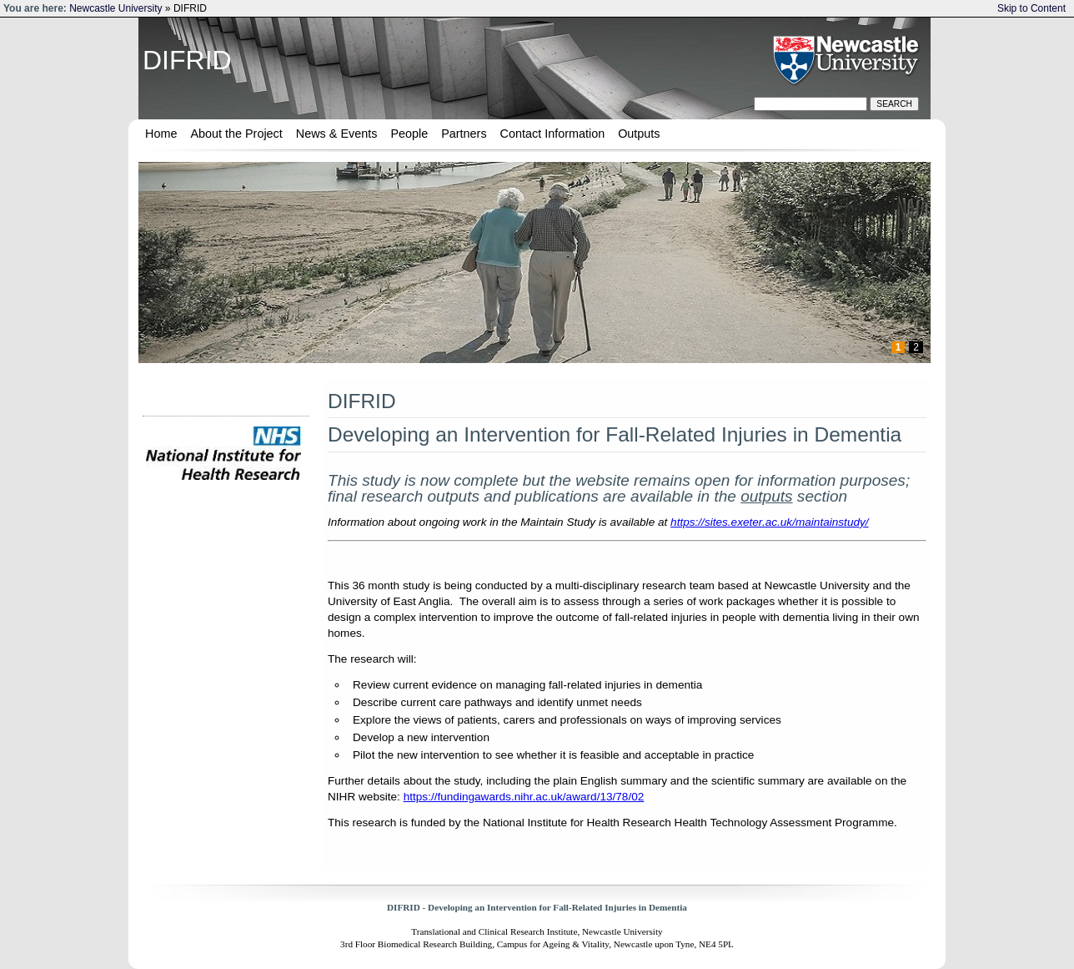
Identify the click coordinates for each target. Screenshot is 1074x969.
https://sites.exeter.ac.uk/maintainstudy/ (769, 522)
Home (161, 133)
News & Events (337, 133)
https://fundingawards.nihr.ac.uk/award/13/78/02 (524, 796)
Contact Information (552, 133)
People (409, 133)
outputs (766, 496)
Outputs (639, 133)
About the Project (236, 133)
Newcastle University (115, 8)
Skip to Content (1031, 8)
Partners (463, 133)
